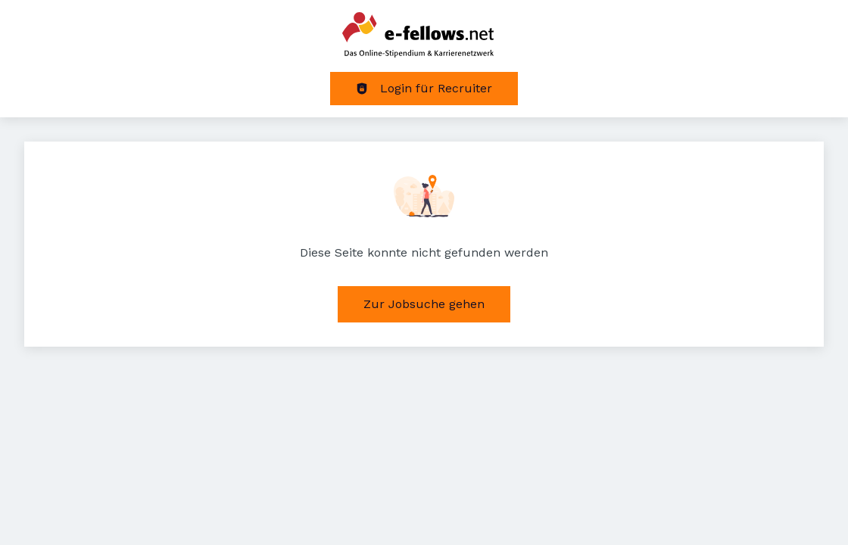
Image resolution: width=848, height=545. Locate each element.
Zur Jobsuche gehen (424, 304)
